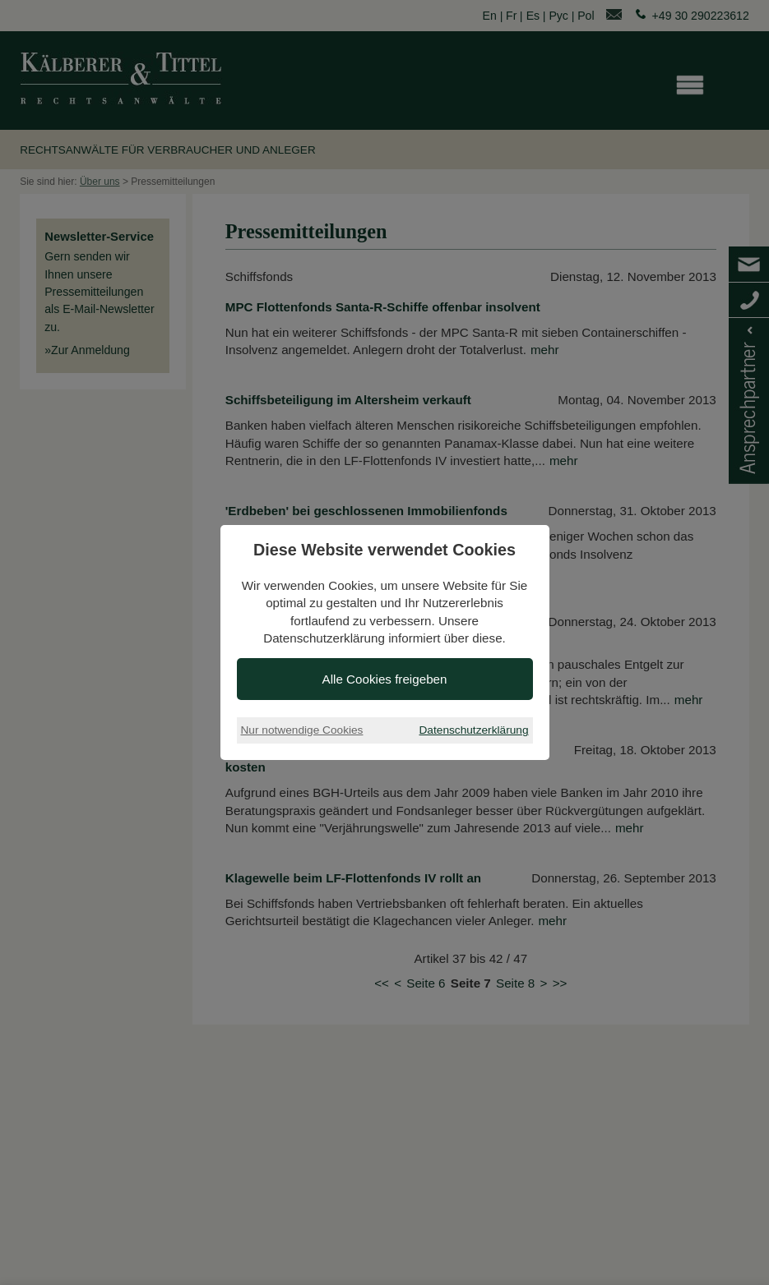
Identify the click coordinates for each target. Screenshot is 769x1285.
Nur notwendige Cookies (302, 730)
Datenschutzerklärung (474, 730)
